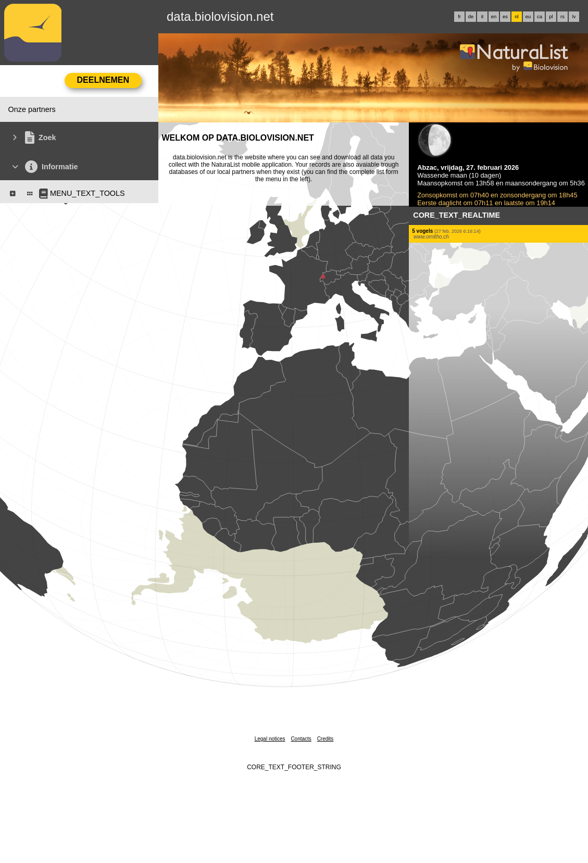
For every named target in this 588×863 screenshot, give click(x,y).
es (505, 16)
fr (459, 16)
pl (551, 16)
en (493, 16)
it (482, 16)
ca (539, 16)
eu (528, 16)
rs (562, 16)
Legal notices (270, 739)
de (470, 16)
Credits (325, 739)
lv (574, 16)
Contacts (301, 739)
